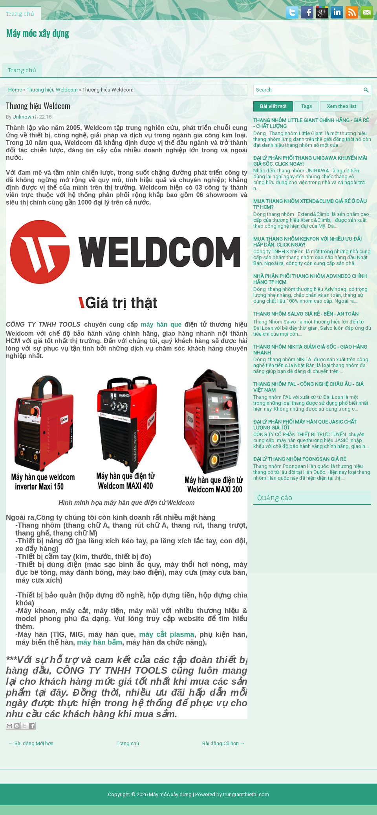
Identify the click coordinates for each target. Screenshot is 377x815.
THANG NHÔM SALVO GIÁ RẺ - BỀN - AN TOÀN (306, 314)
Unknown (23, 117)
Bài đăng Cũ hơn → (223, 743)
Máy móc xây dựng (37, 33)
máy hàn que (161, 324)
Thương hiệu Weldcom (52, 90)
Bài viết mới (273, 106)
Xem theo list (341, 106)
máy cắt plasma (166, 634)
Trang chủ (20, 13)
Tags (306, 106)
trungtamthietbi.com (246, 794)
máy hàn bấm (99, 642)
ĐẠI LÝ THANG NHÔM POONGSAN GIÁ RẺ (299, 459)
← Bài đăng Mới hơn (30, 743)
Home (15, 90)
